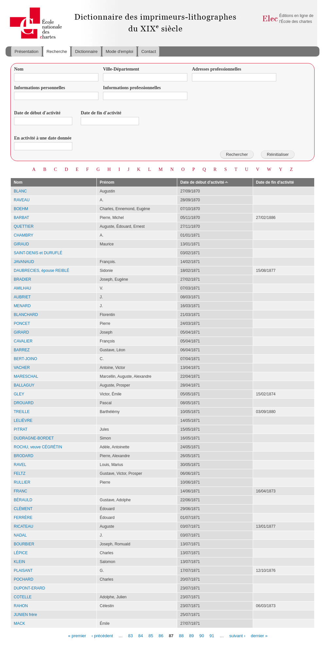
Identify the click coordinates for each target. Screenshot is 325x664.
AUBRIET (22, 297)
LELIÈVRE (23, 420)
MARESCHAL (26, 376)
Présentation (26, 51)
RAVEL (20, 464)
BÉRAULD (23, 500)
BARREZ (22, 350)
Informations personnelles (39, 87)
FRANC (20, 491)
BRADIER (22, 279)
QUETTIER (24, 226)
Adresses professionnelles (216, 69)
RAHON (21, 606)
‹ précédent (102, 635)
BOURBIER (24, 544)
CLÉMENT (23, 508)
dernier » (259, 635)
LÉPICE (21, 553)
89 (191, 635)
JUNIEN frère (25, 614)
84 (140, 635)
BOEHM (21, 209)
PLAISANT (23, 570)
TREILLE (22, 411)
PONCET (22, 323)
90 (201, 635)
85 (150, 635)
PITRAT (20, 429)
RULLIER (22, 482)
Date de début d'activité (37, 112)
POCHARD (23, 579)
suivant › (237, 635)
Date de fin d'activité (101, 112)
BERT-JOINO (25, 359)
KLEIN (19, 561)
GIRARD (21, 332)
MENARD (22, 306)
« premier (77, 635)
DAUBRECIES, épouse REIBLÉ (41, 270)
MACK (19, 623)
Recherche (56, 51)
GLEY (19, 394)
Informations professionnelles (132, 87)
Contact (148, 51)
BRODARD (23, 456)
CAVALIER (23, 341)
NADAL (20, 535)
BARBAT (21, 217)
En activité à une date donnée (42, 138)
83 (130, 635)
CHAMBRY (23, 235)
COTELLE (23, 597)
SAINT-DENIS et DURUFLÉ (38, 253)
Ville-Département (121, 69)
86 (161, 635)
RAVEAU (21, 200)
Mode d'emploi (119, 51)
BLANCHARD (26, 314)
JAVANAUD (24, 261)
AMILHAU (22, 288)
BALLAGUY (24, 385)
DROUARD (24, 403)
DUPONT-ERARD (29, 588)
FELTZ (20, 473)
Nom (19, 69)
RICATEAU (23, 526)
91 (212, 635)
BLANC (20, 191)
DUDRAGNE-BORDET (34, 438)
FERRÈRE (23, 517)
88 (181, 635)
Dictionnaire (86, 51)
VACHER (22, 367)
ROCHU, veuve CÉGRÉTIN (38, 447)
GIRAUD (21, 244)
